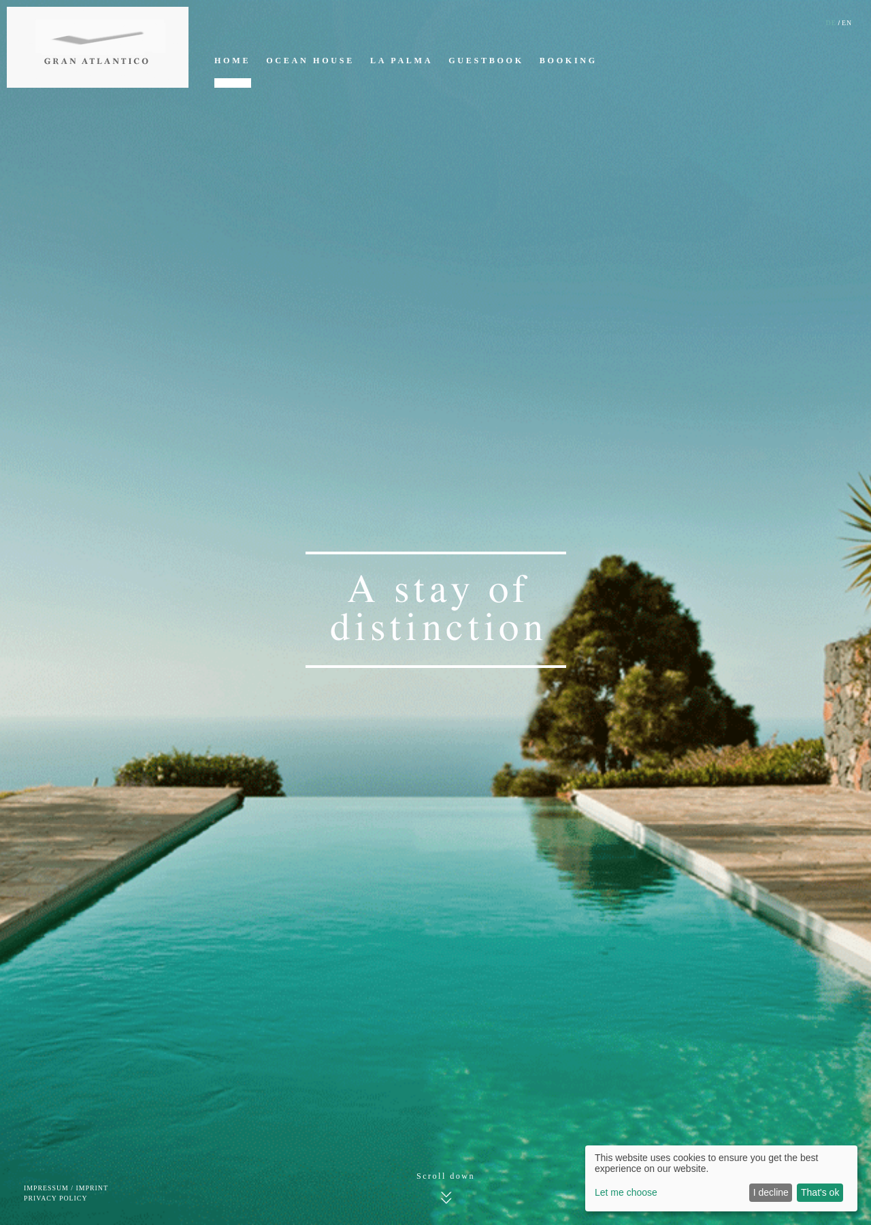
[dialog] (721, 1178)
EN (847, 23)
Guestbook (486, 60)
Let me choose (626, 1192)
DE (831, 23)
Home (232, 60)
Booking (568, 60)
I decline (771, 1192)
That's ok (820, 1192)
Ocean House (310, 60)
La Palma (401, 60)
